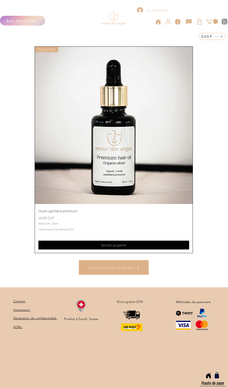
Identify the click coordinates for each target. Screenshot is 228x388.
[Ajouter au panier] (113, 245)
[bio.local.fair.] (22, 21)
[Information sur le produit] (114, 267)
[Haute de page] (212, 382)
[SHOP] (212, 36)
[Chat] (189, 22)
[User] (167, 22)
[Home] (158, 22)
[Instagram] (224, 21)
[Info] (178, 22)
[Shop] (199, 21)
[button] (212, 21)
